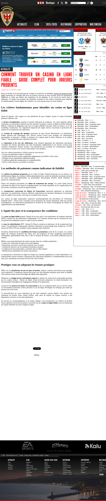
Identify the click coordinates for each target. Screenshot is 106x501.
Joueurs (28, 470)
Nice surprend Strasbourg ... (91, 191)
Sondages (83, 469)
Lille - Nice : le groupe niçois (87, 134)
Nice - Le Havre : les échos (86, 148)
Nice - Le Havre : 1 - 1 (85, 140)
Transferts (10, 465)
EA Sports (28, 446)
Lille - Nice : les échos (85, 138)
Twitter (62, 4)
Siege (27, 464)
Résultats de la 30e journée (89, 199)
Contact (46, 455)
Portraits (28, 474)
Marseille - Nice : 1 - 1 (85, 120)
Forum (101, 474)
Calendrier (47, 465)
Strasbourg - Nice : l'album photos (93, 183)
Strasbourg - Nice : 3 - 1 (85, 150)
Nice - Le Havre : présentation (87, 146)
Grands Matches (67, 467)
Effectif (46, 464)
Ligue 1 (77, 117)
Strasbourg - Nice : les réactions (94, 189)
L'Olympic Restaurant (60, 446)
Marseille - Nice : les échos (86, 128)
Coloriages (68, 451)
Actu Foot (50, 451)
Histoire (64, 462)
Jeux (82, 470)
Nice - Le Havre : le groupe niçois (89, 144)
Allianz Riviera (29, 467)
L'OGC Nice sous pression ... (93, 185)
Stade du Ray (29, 465)
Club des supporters (86, 462)
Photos (46, 469)
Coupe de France (48, 472)
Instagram (66, 4)
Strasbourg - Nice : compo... (87, 152)
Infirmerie (10, 467)
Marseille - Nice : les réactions (93, 168)
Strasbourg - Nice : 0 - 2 (96, 193)
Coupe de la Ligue (67, 474)
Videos (46, 470)
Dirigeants (28, 462)
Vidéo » (84, 48)
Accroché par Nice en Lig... (90, 207)
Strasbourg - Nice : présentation (88, 154)
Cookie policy (27, 455)
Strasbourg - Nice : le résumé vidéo (93, 187)
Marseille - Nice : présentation (87, 126)
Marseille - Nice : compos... (87, 122)
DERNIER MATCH (80, 30)
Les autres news (81, 163)
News (9, 462)
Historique (66, 460)
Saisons (65, 469)
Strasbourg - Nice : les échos (87, 158)
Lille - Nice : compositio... (86, 132)
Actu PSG (61, 451)
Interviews (101, 467)
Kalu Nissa (93, 446)
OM (55, 451)
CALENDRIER (78, 85)
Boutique (50, 4)
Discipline (10, 469)
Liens (100, 470)
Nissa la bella (84, 467)
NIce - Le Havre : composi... (87, 142)
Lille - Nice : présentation (86, 136)
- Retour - (36, 355)
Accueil (4, 30)
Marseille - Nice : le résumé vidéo (93, 166)
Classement (47, 467)
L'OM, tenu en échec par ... (90, 170)
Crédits (21, 455)
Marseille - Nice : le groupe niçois (89, 124)
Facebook (58, 4)
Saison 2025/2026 (50, 460)
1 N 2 (41, 4)
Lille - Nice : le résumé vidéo (91, 203)
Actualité (22, 24)
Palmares (65, 464)
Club (27, 460)
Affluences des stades (31, 469)
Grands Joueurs (67, 465)
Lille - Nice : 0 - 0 (83, 130)
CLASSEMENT (79, 53)
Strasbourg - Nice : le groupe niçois (89, 157)
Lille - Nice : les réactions (92, 205)
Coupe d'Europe (67, 470)
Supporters (29, 475)
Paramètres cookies (38, 455)
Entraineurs (29, 472)
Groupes (83, 464)
